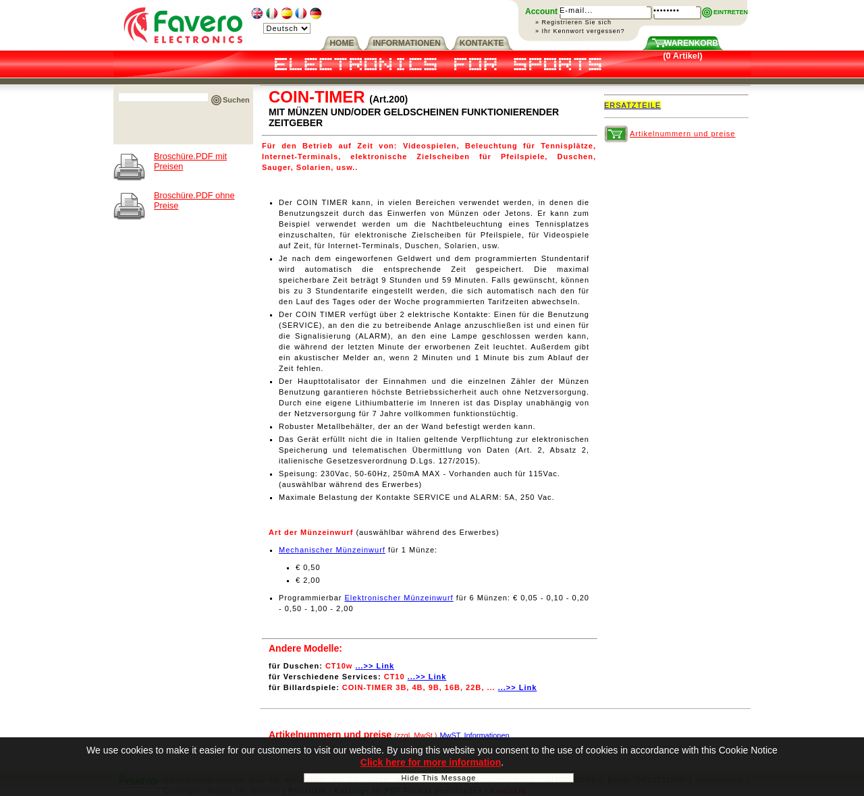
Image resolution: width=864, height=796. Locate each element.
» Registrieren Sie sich (573, 22)
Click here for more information (430, 764)
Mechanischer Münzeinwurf (332, 550)
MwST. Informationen (474, 735)
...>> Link (374, 666)
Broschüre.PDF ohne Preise (194, 200)
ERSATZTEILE (632, 105)
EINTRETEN (730, 12)
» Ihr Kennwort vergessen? (580, 31)
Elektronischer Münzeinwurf (399, 598)
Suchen (236, 100)
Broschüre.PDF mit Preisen (190, 161)
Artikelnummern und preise (682, 134)
